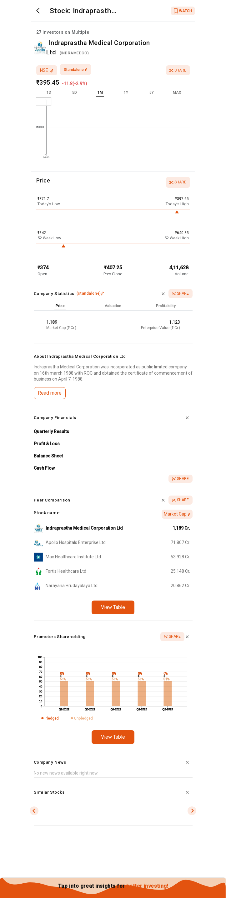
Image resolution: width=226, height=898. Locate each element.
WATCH (183, 10)
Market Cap (177, 513)
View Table (113, 607)
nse (46, 70)
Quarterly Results (51, 431)
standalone (75, 69)
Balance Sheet (48, 455)
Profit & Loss (47, 443)
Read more (50, 393)
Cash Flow (44, 468)
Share (178, 70)
